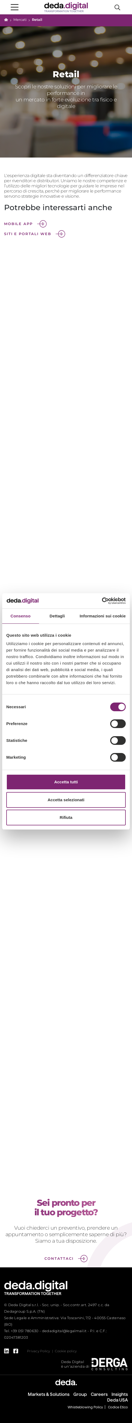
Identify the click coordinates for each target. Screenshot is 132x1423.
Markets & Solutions (49, 1394)
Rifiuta (66, 817)
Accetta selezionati (65, 799)
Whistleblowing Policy (85, 1407)
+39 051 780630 (25, 1331)
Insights (120, 1394)
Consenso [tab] (21, 616)
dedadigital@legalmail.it (64, 1331)
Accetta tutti (66, 782)
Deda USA (117, 1400)
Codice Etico (118, 1407)
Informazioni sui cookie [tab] (103, 616)
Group (80, 1394)
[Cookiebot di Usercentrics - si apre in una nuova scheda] (102, 600)
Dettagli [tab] (57, 616)
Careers (99, 1394)
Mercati (19, 20)
